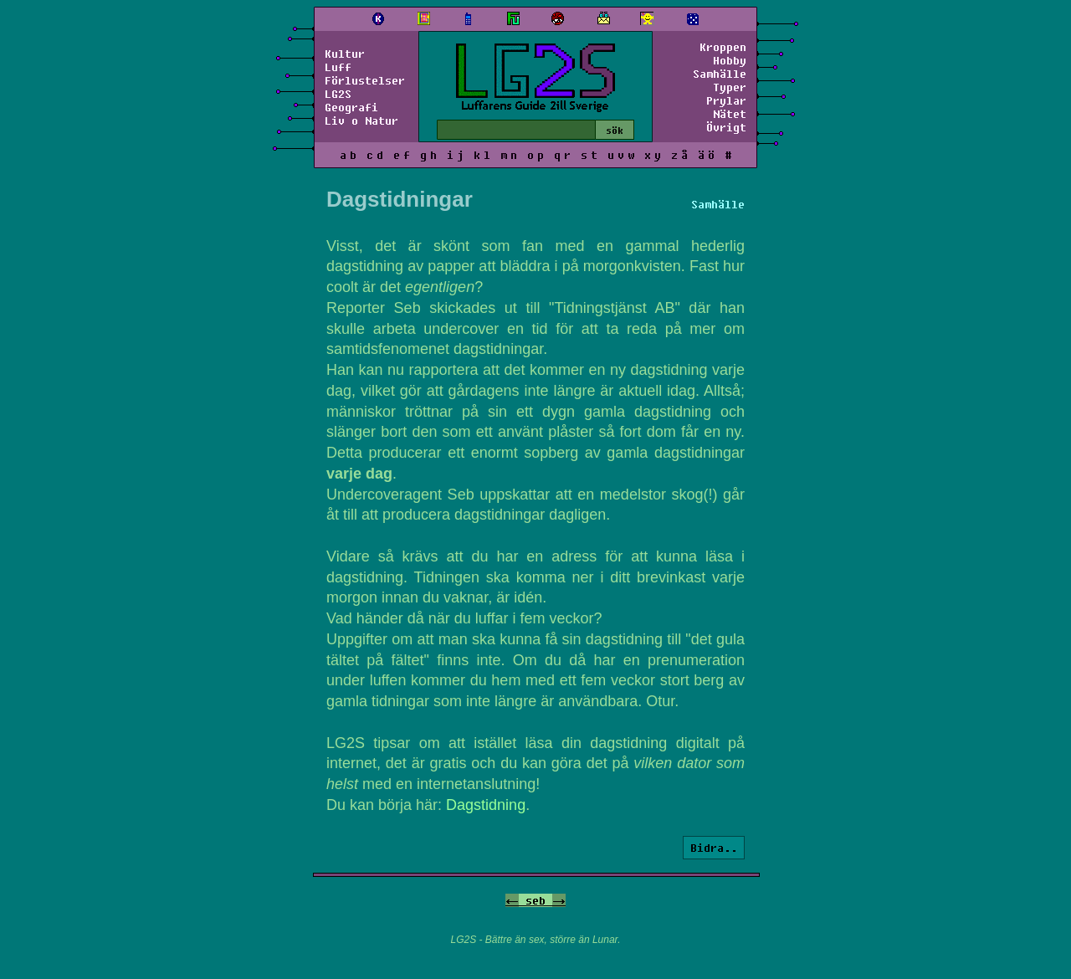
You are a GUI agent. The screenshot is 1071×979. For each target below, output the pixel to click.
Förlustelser (365, 80)
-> (559, 900)
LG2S (338, 93)
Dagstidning (485, 805)
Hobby (729, 60)
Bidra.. (713, 847)
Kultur (345, 53)
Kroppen (722, 47)
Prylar (726, 100)
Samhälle (719, 73)
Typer (729, 87)
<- (512, 900)
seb (535, 900)
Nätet (729, 113)
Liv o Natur (361, 120)
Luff (338, 67)
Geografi (351, 107)
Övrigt (726, 127)
